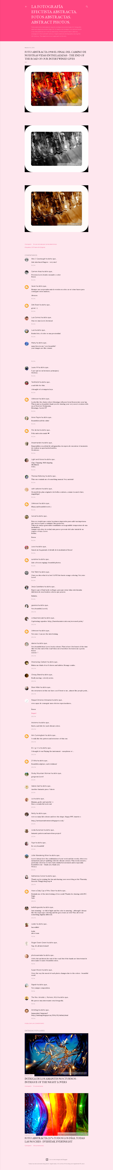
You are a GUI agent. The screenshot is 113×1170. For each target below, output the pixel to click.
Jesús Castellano (37, 587)
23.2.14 (33, 884)
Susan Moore (36, 970)
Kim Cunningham (38, 735)
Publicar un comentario (34, 1023)
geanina (34, 605)
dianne (34, 643)
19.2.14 (33, 265)
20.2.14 (33, 612)
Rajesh (34, 985)
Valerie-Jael (35, 786)
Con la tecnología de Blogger (56, 1159)
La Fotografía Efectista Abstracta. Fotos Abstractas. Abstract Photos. (54, 14)
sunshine (34, 559)
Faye (33, 843)
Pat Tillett (35, 572)
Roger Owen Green (38, 943)
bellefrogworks (37, 907)
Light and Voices (37, 459)
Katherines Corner (38, 876)
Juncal (33, 516)
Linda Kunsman (37, 830)
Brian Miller (35, 687)
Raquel (33, 713)
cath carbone (36, 489)
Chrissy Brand (36, 675)
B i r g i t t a (35, 748)
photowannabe (37, 955)
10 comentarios (38, 1086)
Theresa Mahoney (38, 476)
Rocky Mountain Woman (41, 773)
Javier (33, 286)
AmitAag (34, 1010)
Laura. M (34, 367)
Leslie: (33, 924)
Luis (32, 330)
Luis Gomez (36, 317)
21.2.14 (33, 780)
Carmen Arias (36, 271)
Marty (33, 343)
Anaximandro (36, 443)
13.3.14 (33, 1018)
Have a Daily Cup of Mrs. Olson (43, 891)
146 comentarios (38, 1145)
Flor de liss (35, 430)
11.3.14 (33, 936)
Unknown (35, 399)
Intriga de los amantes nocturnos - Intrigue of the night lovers (51, 1080)
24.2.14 (33, 918)
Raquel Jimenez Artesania (41, 700)
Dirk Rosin (35, 305)
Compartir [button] (28, 244)
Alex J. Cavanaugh (38, 259)
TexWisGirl (35, 382)
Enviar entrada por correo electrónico (45, 244)
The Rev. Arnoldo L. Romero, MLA (44, 997)
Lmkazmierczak (37, 618)
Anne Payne (36, 417)
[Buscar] (87, 6)
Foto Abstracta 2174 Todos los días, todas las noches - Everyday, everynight (55, 1139)
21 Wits (34, 761)
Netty (33, 813)
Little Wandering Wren (40, 855)
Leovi (33, 547)
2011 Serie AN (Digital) (38, 247)
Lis (32, 799)
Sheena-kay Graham (39, 662)
